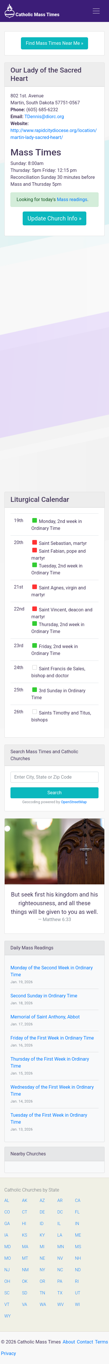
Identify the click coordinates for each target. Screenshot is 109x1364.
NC (60, 1270)
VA (24, 1304)
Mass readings (72, 199)
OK (25, 1281)
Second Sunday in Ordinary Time (43, 996)
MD (7, 1246)
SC (7, 1293)
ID (42, 1223)
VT (6, 1304)
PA (59, 1281)
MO (7, 1258)
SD (24, 1293)
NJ (7, 1270)
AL (6, 1200)
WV (60, 1304)
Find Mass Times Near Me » (54, 43)
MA (25, 1246)
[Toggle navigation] (96, 11)
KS (24, 1235)
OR (42, 1281)
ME (78, 1235)
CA (77, 1200)
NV (60, 1258)
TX (59, 1293)
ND (78, 1270)
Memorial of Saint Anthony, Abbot (45, 1017)
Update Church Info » (55, 218)
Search (54, 792)
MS (78, 1246)
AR (59, 1200)
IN (77, 1223)
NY (42, 1270)
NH (78, 1258)
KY (42, 1235)
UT (77, 1293)
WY (7, 1316)
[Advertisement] (54, 297)
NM (25, 1270)
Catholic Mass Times (32, 11)
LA (59, 1235)
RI (77, 1281)
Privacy (8, 1353)
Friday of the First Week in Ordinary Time (52, 1038)
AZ (42, 1200)
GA (7, 1223)
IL (58, 1223)
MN (60, 1246)
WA (43, 1304)
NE (42, 1258)
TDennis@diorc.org (44, 116)
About (69, 1342)
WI (77, 1304)
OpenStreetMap (74, 802)
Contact (85, 1342)
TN (42, 1293)
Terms (101, 1342)
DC (60, 1212)
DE (42, 1212)
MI (42, 1246)
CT (24, 1212)
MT (25, 1258)
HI (24, 1223)
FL (77, 1212)
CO (7, 1212)
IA (6, 1235)
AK (24, 1200)
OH (7, 1281)
